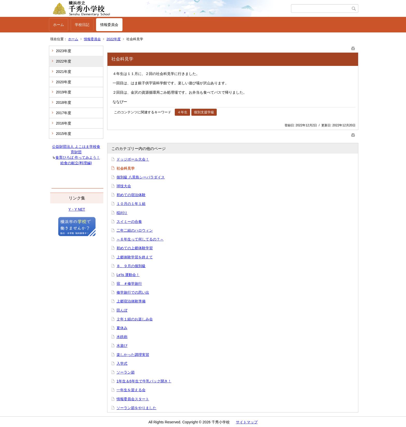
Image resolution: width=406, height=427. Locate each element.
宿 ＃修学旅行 (129, 283)
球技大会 (124, 186)
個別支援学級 (204, 112)
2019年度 (63, 92)
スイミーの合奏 (129, 221)
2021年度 (63, 72)
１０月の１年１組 (131, 204)
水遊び (122, 345)
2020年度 (63, 82)
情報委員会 (109, 25)
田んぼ (122, 310)
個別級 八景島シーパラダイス (141, 177)
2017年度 (63, 113)
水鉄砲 (122, 337)
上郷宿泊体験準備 (131, 301)
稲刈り (122, 213)
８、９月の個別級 (131, 266)
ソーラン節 (126, 372)
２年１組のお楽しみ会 (135, 319)
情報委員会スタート (133, 399)
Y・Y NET (76, 209)
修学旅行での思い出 (133, 292)
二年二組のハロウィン (135, 230)
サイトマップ (247, 422)
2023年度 (63, 51)
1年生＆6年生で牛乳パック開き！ (144, 381)
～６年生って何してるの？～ (140, 239)
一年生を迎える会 (131, 390)
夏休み (122, 328)
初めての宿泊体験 (131, 195)
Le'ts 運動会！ (128, 275)
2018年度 (63, 102)
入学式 (122, 363)
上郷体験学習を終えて (135, 257)
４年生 (182, 112)
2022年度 (113, 39)
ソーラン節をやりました (136, 408)
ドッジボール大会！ (133, 159)
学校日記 (82, 25)
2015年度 (63, 134)
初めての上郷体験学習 (135, 248)
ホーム (58, 25)
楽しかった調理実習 (133, 355)
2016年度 (63, 123)
